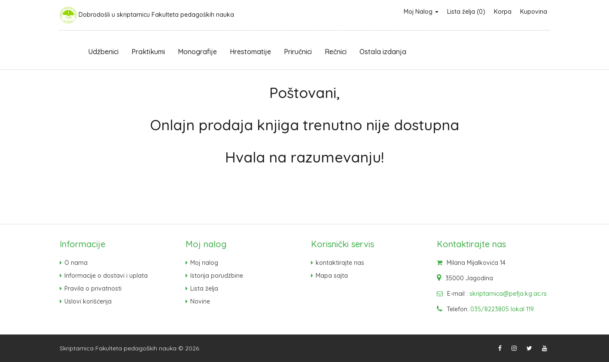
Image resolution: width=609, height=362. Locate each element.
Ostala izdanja (382, 51)
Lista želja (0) (466, 11)
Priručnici (298, 51)
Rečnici (336, 51)
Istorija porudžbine (216, 275)
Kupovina (533, 11)
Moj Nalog (421, 11)
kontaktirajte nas (340, 263)
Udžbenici (103, 51)
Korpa (503, 11)
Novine (200, 301)
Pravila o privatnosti (93, 288)
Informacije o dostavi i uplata (106, 275)
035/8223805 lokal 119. (502, 309)
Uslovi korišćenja (88, 301)
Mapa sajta (332, 275)
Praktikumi (148, 51)
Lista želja (204, 288)
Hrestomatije (250, 51)
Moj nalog (204, 263)
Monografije (197, 51)
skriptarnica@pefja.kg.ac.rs (508, 294)
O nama (76, 263)
